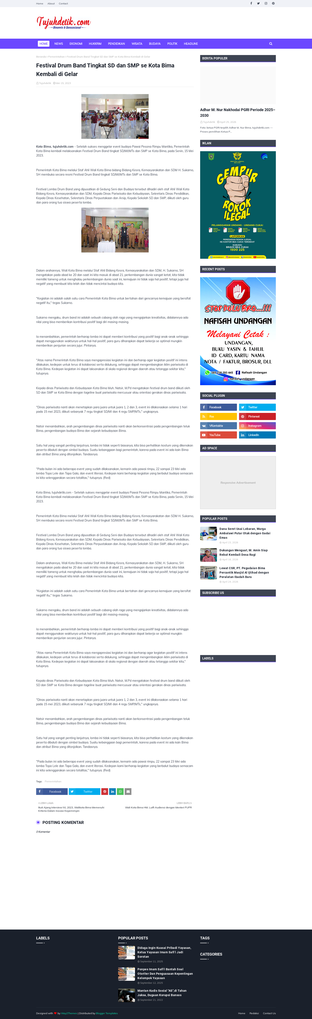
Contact (63, 3)
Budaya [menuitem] (155, 43)
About (51, 3)
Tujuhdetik (45, 83)
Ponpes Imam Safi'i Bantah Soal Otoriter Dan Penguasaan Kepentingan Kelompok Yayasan (165, 974)
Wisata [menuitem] (137, 43)
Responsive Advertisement (238, 482)
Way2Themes (69, 1013)
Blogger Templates (107, 1013)
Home (39, 3)
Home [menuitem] (44, 43)
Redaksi (254, 1013)
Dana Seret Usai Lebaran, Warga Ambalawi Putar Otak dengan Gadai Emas (244, 533)
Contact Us (269, 1013)
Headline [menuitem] (191, 43)
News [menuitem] (58, 43)
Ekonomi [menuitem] (76, 43)
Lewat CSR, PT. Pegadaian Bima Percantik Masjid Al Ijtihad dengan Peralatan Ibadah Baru (244, 572)
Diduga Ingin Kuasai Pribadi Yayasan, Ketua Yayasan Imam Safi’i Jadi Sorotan (164, 952)
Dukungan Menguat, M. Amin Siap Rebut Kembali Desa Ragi (243, 552)
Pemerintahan (56, 56)
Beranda (41, 56)
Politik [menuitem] (172, 43)
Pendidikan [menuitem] (116, 43)
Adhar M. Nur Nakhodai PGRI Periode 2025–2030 (237, 113)
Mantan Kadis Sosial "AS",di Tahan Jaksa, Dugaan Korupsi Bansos (162, 993)
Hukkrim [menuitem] (95, 43)
